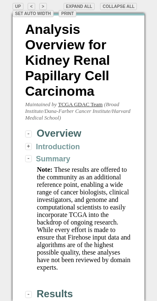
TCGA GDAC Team (80, 104)
